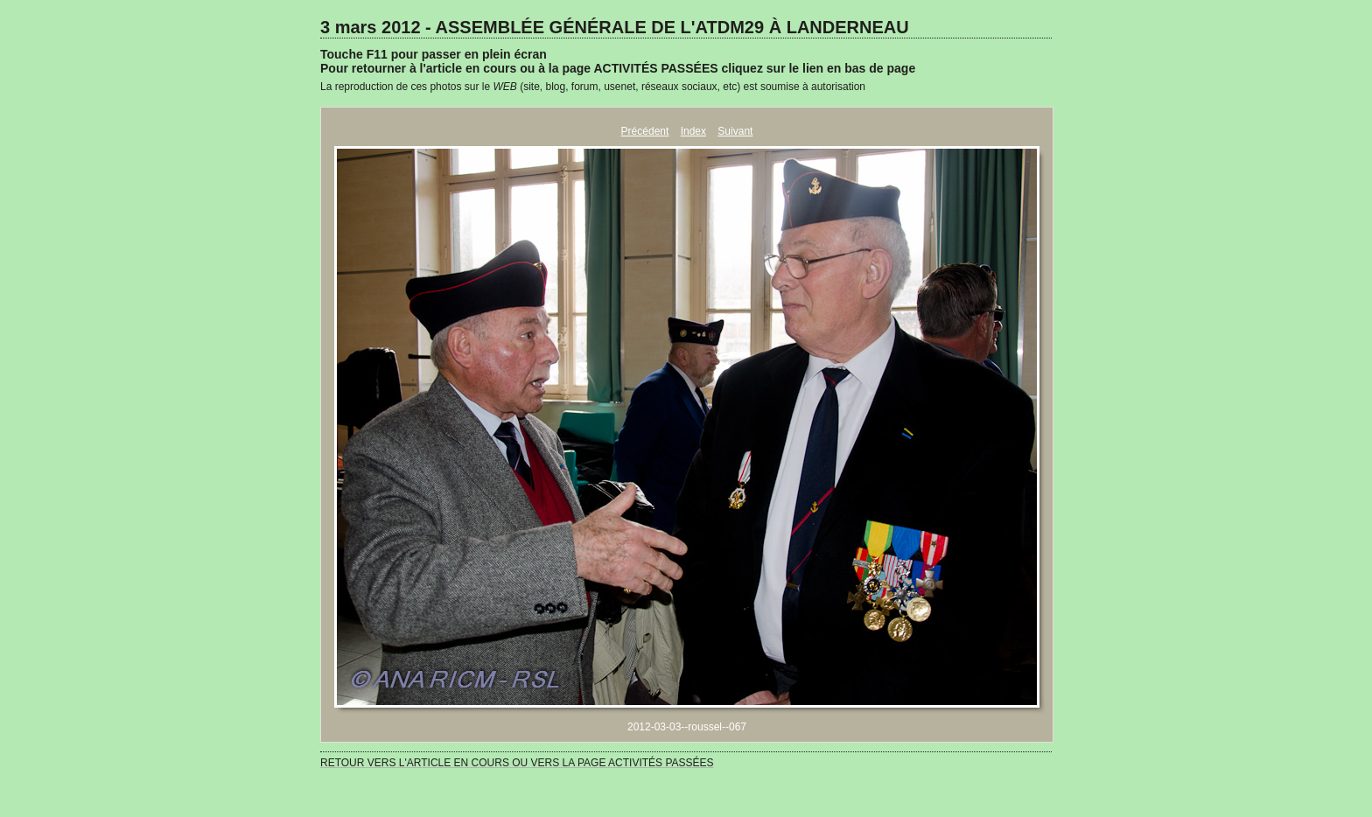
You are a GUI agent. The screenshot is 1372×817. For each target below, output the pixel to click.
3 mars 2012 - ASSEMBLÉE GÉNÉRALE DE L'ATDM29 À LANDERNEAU (614, 27)
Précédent (645, 131)
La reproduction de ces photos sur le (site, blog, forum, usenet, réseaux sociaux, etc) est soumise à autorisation (592, 86)
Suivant (735, 131)
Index (693, 131)
